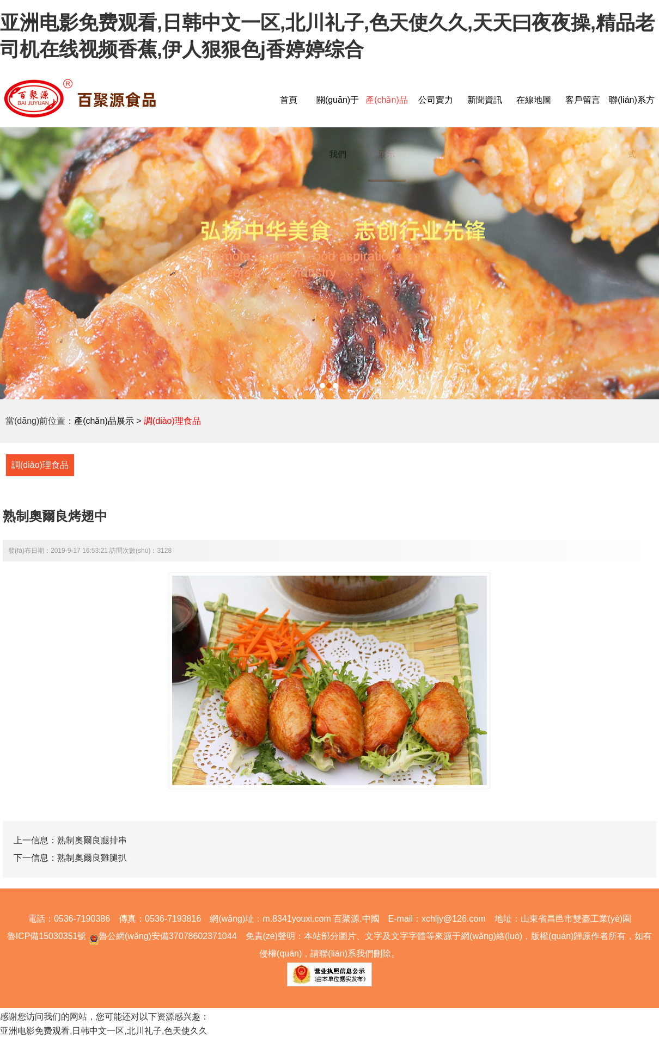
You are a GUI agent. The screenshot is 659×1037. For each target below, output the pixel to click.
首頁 (288, 99)
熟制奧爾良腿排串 (92, 840)
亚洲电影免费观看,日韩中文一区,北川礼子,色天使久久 (104, 1030)
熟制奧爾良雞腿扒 (92, 857)
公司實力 (435, 99)
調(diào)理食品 (172, 420)
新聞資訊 (484, 99)
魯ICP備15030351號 (47, 936)
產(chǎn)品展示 (103, 420)
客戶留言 (582, 99)
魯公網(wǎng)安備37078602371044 (161, 936)
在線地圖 (533, 99)
